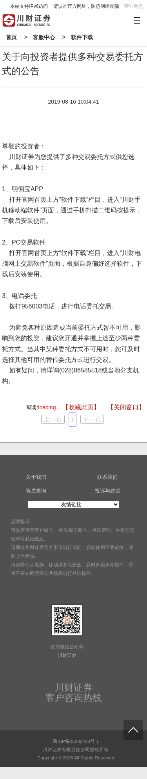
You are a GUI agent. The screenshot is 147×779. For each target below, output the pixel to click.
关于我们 (36, 477)
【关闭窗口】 (126, 407)
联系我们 (107, 477)
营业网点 (133, 6)
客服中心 (44, 37)
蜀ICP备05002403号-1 (76, 741)
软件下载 (82, 37)
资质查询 (36, 491)
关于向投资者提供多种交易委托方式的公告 (72, 63)
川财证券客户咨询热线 (73, 692)
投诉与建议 (107, 491)
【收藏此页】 (81, 407)
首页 (11, 37)
